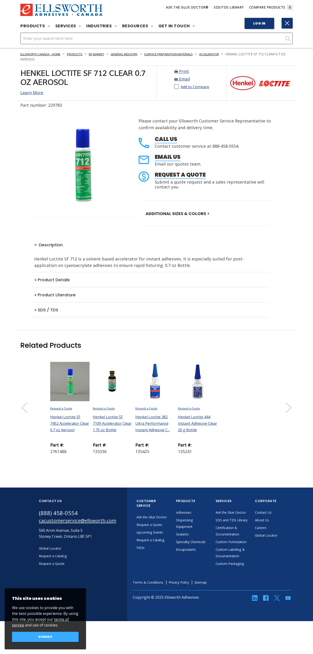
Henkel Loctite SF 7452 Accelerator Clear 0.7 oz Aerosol (69, 424)
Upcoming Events (163, 539)
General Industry (139, 54)
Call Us (166, 139)
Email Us (167, 157)
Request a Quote (180, 174)
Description (48, 245)
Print (181, 71)
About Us (275, 520)
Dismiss (45, 636)
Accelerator (235, 54)
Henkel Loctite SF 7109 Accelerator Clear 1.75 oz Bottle (112, 424)
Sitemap (220, 608)
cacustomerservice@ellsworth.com (83, 522)
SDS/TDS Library (229, 7)
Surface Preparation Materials (189, 54)
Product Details (52, 280)
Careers (273, 528)
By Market (107, 54)
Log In (259, 23)
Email (182, 79)
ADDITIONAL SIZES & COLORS (177, 213)
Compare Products (271, 7)
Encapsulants (199, 556)
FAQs (152, 554)
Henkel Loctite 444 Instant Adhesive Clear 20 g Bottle (196, 424)
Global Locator (279, 535)
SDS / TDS (46, 310)
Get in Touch (176, 26)
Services (68, 26)
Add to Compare (197, 86)
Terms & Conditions (162, 608)
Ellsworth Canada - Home (43, 54)
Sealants (195, 534)
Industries (101, 26)
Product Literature (55, 295)
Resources (137, 26)
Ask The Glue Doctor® (187, 7)
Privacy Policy (196, 608)
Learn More (31, 92)
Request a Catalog (164, 547)
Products (35, 26)
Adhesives (196, 513)
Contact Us (276, 513)
